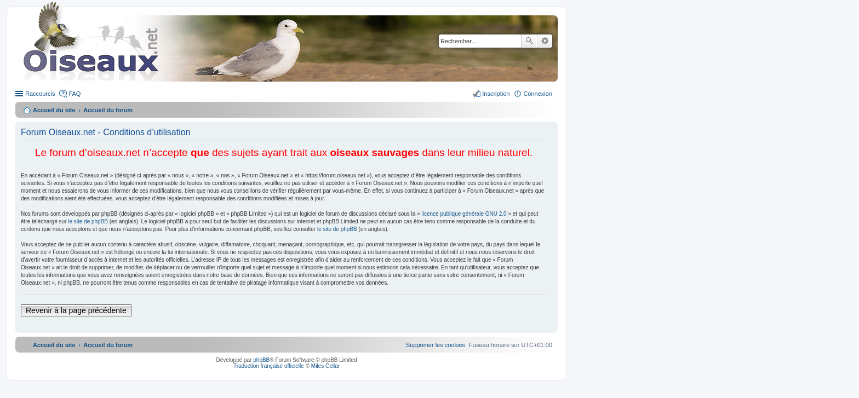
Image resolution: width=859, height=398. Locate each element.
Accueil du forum (108, 110)
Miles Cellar (325, 366)
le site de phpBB (88, 221)
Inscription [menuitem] (495, 93)
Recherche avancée (544, 41)
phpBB (261, 360)
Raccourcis (40, 93)
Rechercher (529, 41)
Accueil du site (54, 110)
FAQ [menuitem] (74, 93)
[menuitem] (435, 345)
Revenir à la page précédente (76, 310)
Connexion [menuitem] (537, 93)
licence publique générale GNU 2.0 (464, 214)
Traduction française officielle (268, 366)
